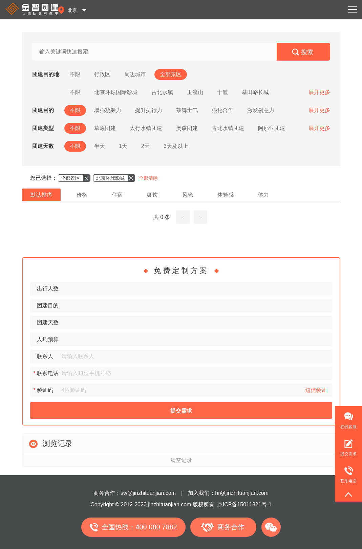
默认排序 (41, 195)
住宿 (117, 195)
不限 (75, 74)
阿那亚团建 (271, 128)
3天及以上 (176, 146)
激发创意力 (260, 110)
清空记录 (181, 460)
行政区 (102, 74)
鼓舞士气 (187, 110)
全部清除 (148, 178)
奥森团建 (187, 128)
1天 (123, 146)
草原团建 (105, 128)
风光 (187, 195)
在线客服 (348, 426)
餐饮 (152, 195)
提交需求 (181, 411)
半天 (99, 146)
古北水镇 (162, 92)
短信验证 (316, 390)
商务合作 (230, 527)
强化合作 (222, 110)
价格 (82, 195)
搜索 (307, 52)
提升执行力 (148, 110)
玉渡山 (195, 92)
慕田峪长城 (255, 92)
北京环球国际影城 (115, 92)
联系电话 (346, 471)
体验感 (225, 195)
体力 (263, 195)
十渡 (222, 92)
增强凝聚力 (107, 110)
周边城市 (135, 74)
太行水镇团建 (146, 128)
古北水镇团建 (228, 128)
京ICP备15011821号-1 (244, 504)
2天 (145, 146)
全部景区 (171, 74)
